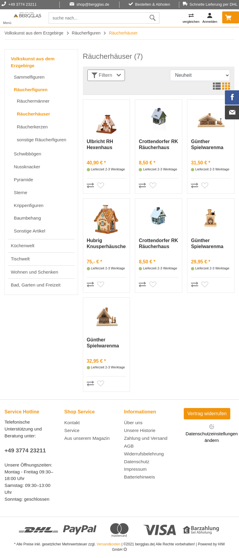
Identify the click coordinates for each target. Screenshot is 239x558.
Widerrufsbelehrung (144, 453)
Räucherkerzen (32, 126)
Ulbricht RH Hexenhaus (100, 144)
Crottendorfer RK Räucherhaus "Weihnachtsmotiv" (158, 145)
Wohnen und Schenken (34, 271)
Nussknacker (27, 166)
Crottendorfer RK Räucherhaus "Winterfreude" (158, 244)
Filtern (106, 75)
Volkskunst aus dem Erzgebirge (34, 33)
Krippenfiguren (29, 205)
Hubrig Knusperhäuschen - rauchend (106, 244)
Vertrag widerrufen (207, 413)
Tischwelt (20, 258)
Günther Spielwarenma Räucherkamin (207, 244)
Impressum (135, 469)
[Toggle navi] (7, 18)
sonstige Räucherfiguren (41, 139)
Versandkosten (108, 544)
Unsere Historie (140, 430)
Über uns (133, 422)
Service (72, 430)
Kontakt (72, 422)
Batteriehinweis (139, 476)
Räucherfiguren (86, 33)
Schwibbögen (27, 153)
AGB (129, 445)
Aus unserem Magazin (87, 438)
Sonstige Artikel (29, 230)
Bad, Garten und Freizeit (35, 284)
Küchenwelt (23, 245)
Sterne (20, 192)
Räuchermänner (33, 101)
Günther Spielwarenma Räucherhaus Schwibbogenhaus (106, 343)
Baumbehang (27, 217)
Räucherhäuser (33, 113)
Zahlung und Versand (145, 438)
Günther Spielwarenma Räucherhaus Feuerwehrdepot (209, 145)
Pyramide (23, 179)
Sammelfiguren (29, 77)
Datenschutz (136, 461)
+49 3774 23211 (25, 450)
